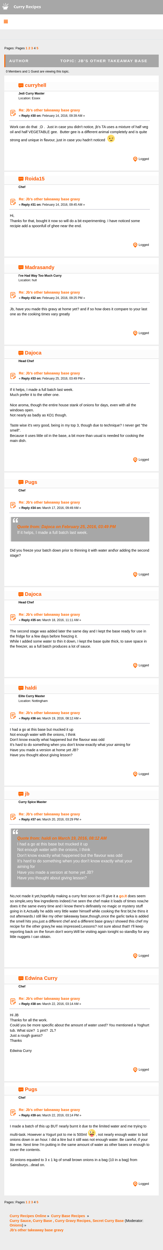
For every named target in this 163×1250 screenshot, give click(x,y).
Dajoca (33, 353)
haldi (31, 688)
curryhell (35, 85)
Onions (16, 1225)
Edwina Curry (41, 978)
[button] (5, 21)
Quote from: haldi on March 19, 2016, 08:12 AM (61, 838)
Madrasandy (40, 267)
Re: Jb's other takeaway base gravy (49, 110)
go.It (123, 896)
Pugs (31, 482)
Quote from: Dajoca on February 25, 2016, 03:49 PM (66, 527)
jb (27, 793)
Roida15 (35, 178)
